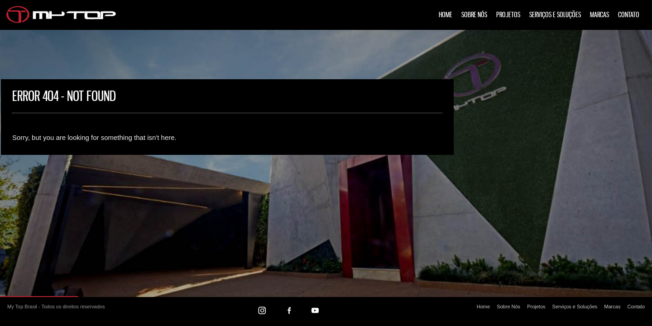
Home (445, 15)
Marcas (599, 15)
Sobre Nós (474, 15)
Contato (628, 15)
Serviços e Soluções (555, 15)
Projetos (508, 15)
